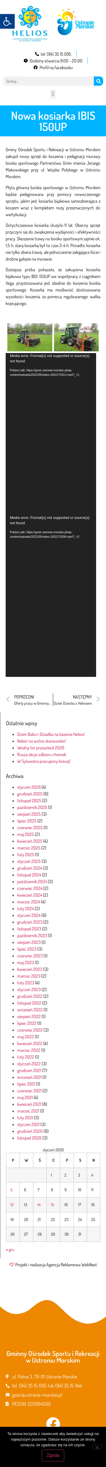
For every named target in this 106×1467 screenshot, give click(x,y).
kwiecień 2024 (29, 895)
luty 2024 (25, 908)
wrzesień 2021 (29, 1077)
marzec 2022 (28, 1050)
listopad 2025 (29, 800)
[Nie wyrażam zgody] (97, 1446)
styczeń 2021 (28, 1124)
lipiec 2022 (26, 1023)
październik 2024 (32, 881)
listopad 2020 (29, 1138)
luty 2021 (25, 1117)
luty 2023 (25, 982)
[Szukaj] (98, 81)
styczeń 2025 (29, 861)
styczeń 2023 (29, 989)
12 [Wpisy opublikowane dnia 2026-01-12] (12, 1204)
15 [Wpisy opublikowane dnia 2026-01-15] (52, 1204)
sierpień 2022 (29, 1016)
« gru (10, 1249)
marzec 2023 (28, 976)
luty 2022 (25, 1057)
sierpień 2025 (29, 814)
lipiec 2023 (26, 949)
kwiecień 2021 (29, 1104)
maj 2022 (25, 1036)
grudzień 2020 (30, 1131)
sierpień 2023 (29, 942)
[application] (51, 434)
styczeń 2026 (29, 787)
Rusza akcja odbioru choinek (41, 754)
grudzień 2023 (29, 922)
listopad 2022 (29, 1003)
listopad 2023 (29, 929)
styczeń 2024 (28, 915)
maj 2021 (25, 1097)
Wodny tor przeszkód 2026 (40, 748)
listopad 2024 (29, 875)
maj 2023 (25, 962)
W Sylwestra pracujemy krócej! (43, 761)
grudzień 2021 (29, 1070)
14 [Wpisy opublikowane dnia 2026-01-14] (39, 1204)
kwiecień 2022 (29, 1043)
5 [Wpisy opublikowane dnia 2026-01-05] (11, 1189)
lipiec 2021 (26, 1084)
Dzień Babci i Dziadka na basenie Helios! (51, 734)
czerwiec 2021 (29, 1090)
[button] (7, 21)
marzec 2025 (28, 848)
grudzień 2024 (29, 868)
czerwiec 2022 (30, 1030)
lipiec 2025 (26, 821)
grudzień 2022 (29, 996)
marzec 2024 (28, 902)
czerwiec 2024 (29, 888)
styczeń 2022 (29, 1063)
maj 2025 (25, 834)
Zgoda (53, 1455)
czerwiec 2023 (30, 956)
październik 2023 (32, 935)
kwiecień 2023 (29, 969)
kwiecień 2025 (29, 841)
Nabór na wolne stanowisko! (41, 741)
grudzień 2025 (29, 794)
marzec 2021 (28, 1111)
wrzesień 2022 (30, 1009)
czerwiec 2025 (30, 827)
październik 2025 (32, 807)
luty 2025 (25, 854)
